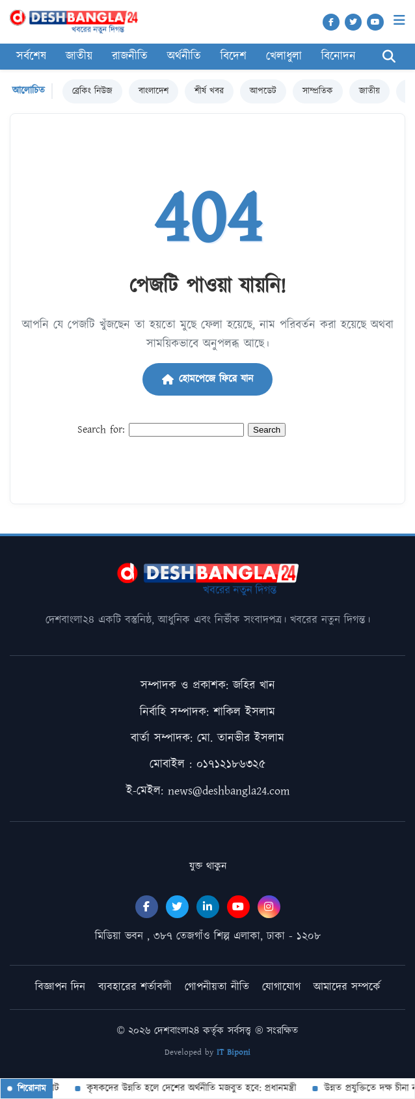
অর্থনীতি (184, 56)
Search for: (101, 429)
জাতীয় (79, 56)
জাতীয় (369, 91)
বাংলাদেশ (153, 91)
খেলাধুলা (284, 56)
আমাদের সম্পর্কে (347, 987)
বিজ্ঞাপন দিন (60, 987)
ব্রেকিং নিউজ (92, 91)
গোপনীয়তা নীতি (217, 987)
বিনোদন (338, 56)
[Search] (388, 56)
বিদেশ (234, 56)
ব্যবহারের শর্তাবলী (135, 987)
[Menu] (399, 20)
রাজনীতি (130, 56)
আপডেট (263, 91)
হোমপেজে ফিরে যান (207, 379)
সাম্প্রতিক (317, 91)
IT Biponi (233, 1052)
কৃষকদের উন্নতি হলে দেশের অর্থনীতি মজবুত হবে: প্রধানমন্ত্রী (190, 1088)
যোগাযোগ (281, 987)
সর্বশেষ (31, 56)
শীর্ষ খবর (209, 91)
